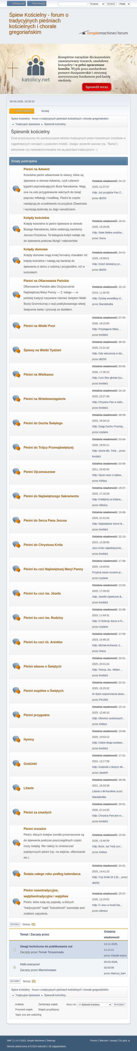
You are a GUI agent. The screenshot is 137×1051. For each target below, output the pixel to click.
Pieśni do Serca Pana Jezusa (45, 520)
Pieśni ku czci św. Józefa (42, 593)
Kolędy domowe (36, 249)
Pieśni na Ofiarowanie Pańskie (46, 281)
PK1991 (103, 699)
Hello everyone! (30, 964)
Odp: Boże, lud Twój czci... (107, 846)
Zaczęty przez (40, 934)
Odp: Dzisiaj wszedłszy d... (107, 298)
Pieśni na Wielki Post (39, 326)
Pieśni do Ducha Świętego (43, 423)
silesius (103, 505)
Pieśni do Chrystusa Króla (43, 545)
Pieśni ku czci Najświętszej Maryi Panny (53, 569)
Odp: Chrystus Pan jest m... (108, 815)
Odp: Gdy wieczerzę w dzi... (108, 353)
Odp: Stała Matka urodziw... (108, 232)
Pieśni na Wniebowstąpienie (45, 399)
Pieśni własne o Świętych (42, 666)
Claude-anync (119, 955)
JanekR (103, 772)
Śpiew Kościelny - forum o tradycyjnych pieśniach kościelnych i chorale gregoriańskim (38, 23)
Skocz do (71, 1004)
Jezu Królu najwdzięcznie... (107, 548)
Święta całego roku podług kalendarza (52, 874)
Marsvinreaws (47, 970)
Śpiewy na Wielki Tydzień (42, 350)
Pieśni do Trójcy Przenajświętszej (48, 447)
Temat (24, 934)
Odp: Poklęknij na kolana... (107, 499)
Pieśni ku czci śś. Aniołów (43, 642)
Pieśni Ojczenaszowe (39, 472)
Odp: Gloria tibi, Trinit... (105, 450)
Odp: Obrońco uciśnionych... (108, 718)
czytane (103, 432)
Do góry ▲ (124, 1040)
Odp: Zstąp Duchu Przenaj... (108, 426)
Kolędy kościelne (36, 218)
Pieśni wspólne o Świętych (44, 691)
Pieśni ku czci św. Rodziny (43, 618)
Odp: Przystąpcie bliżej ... (106, 329)
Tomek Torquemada (51, 952)
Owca (102, 238)
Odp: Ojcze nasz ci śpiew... (107, 475)
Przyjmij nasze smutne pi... (107, 572)
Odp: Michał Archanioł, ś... (107, 645)
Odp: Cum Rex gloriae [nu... (108, 377)
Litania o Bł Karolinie (104, 791)
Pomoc (93, 1040)
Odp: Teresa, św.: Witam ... (107, 669)
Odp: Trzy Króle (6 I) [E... (106, 877)
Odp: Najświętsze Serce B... (108, 523)
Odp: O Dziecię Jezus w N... (108, 621)
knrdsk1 (103, 334)
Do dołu (14, 924)
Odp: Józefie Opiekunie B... (107, 596)
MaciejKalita (106, 304)
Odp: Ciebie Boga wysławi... (108, 742)
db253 (102, 198)
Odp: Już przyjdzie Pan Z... (107, 192)
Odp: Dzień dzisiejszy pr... (107, 264)
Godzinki (30, 764)
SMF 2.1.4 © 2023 (16, 1040)
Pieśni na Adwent (36, 169)
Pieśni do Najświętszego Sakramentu (51, 496)
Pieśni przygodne (37, 715)
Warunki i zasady (108, 1040)
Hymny (29, 739)
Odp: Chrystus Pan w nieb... (108, 402)
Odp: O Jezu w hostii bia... (107, 905)
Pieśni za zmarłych (37, 812)
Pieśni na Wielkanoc (39, 374)
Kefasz (103, 480)
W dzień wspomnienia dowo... (109, 694)
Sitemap (51, 1040)
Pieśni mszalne (35, 829)
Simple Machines (36, 1040)
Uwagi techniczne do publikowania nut (46, 946)
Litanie (29, 788)
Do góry (15, 981)
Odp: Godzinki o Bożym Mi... (108, 767)
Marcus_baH (118, 973)
